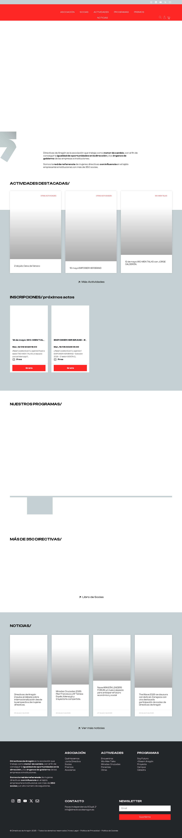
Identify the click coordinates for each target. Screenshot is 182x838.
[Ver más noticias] (79, 728)
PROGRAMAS (148, 753)
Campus (141, 767)
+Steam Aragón (145, 761)
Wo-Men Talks (108, 761)
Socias (68, 764)
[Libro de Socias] (80, 597)
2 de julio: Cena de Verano (27, 266)
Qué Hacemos (72, 758)
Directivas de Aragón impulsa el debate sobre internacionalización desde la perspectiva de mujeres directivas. (28, 699)
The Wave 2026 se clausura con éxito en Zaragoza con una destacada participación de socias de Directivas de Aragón (153, 699)
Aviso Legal (73, 831)
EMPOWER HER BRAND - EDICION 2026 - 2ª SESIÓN (84, 340)
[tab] (40, 505)
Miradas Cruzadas (110, 764)
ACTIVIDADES (112, 753)
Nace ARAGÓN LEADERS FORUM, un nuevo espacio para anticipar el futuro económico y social (110, 691)
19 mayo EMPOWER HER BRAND (85, 268)
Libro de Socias (93, 597)
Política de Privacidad (90, 831)
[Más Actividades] (79, 282)
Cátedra (141, 770)
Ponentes (106, 767)
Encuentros (107, 758)
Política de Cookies (110, 831)
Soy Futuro (142, 758)
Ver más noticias (93, 728)
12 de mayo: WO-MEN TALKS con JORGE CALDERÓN (44, 340)
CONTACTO (74, 801)
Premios (69, 767)
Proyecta (142, 764)
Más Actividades (93, 281)
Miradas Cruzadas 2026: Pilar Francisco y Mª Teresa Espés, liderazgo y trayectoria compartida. (69, 695)
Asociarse (70, 770)
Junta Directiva (73, 761)
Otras (104, 770)
